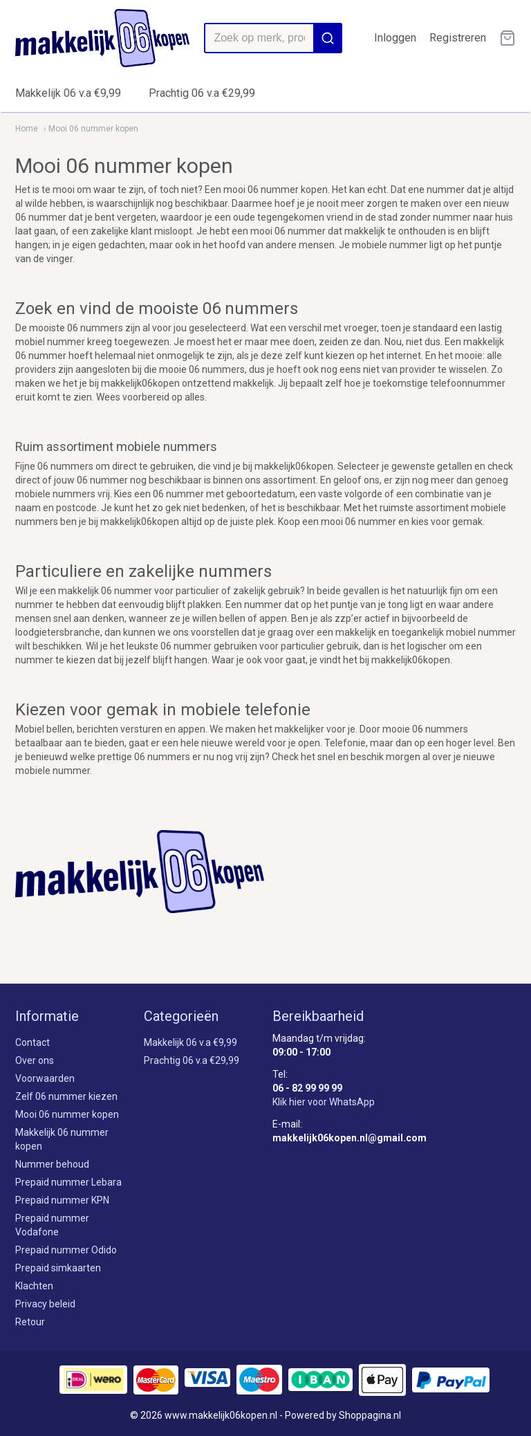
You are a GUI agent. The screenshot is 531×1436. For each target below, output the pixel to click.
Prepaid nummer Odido (66, 1249)
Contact (32, 1042)
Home (26, 129)
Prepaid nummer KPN (62, 1200)
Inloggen (395, 37)
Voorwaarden (45, 1078)
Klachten (34, 1285)
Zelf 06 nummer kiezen (66, 1096)
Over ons (34, 1060)
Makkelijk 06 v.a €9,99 (68, 93)
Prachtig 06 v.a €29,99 (202, 93)
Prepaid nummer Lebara (68, 1182)
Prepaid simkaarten (58, 1267)
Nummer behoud (52, 1164)
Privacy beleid (45, 1303)
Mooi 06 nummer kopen (67, 1114)
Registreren (457, 37)
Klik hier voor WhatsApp (323, 1101)
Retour (30, 1321)
